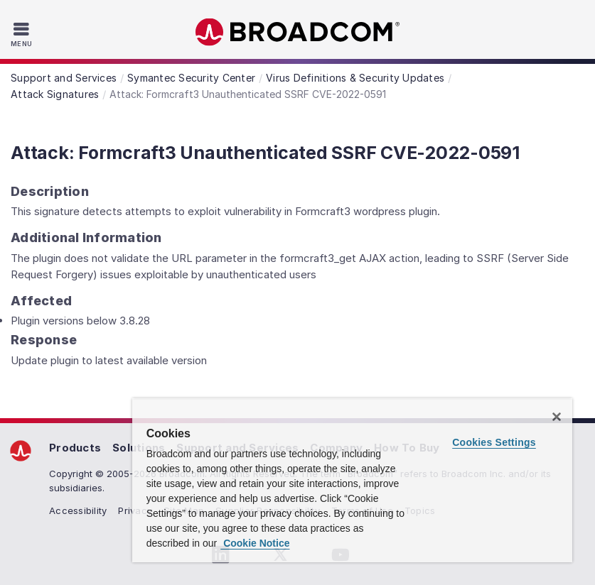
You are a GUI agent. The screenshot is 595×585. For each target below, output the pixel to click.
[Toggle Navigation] (23, 34)
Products (75, 447)
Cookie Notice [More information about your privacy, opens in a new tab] (254, 543)
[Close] (556, 416)
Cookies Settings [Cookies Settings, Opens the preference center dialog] (494, 442)
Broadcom (297, 32)
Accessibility (78, 510)
